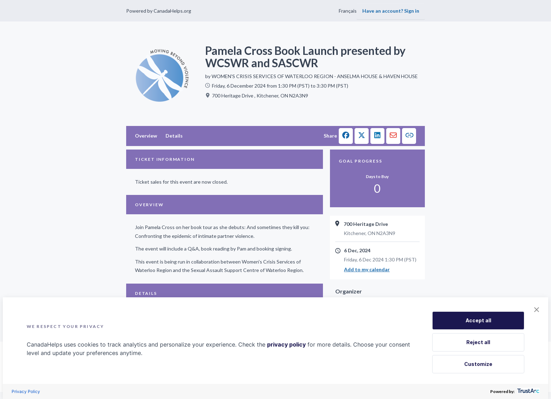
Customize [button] (478, 364)
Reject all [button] (478, 342)
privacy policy (286, 344)
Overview (146, 136)
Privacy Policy (26, 391)
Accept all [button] (478, 320)
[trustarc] (527, 391)
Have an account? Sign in (390, 11)
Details (174, 136)
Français (348, 11)
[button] (346, 136)
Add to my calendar (367, 269)
